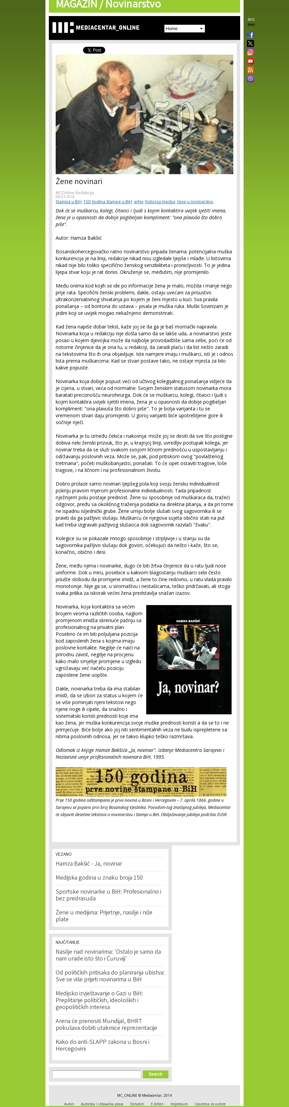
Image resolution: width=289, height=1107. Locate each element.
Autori (69, 1104)
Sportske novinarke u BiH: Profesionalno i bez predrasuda (108, 895)
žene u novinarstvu (195, 202)
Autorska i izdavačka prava (102, 1104)
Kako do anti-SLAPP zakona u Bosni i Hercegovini (102, 1046)
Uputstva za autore (210, 1104)
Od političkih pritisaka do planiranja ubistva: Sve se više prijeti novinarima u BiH (110, 976)
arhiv (138, 202)
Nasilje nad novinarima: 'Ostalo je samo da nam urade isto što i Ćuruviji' (108, 956)
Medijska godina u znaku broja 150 (99, 878)
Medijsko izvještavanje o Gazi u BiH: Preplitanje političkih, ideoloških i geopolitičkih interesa (99, 1001)
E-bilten (157, 1104)
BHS (251, 19)
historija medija (160, 202)
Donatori (137, 1104)
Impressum (179, 1104)
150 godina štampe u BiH (107, 202)
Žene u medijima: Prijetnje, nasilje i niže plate (104, 916)
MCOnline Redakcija (75, 193)
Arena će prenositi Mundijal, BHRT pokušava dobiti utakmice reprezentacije (106, 1025)
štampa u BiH (69, 202)
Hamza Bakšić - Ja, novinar (89, 864)
